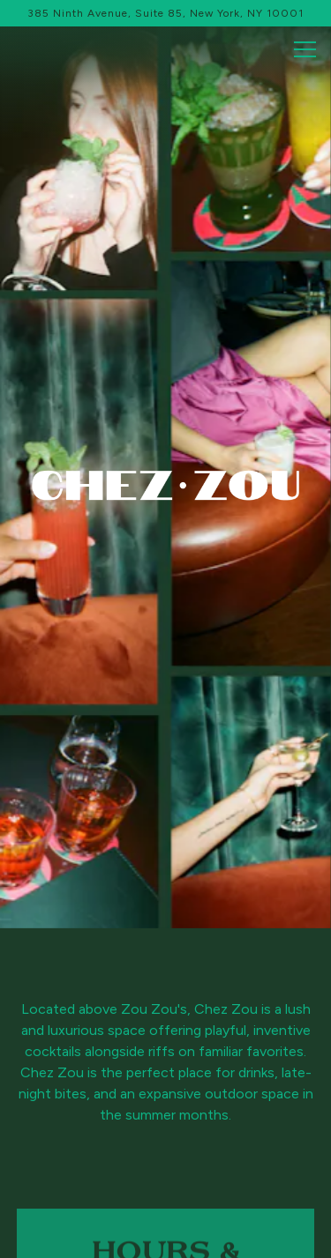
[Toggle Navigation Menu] (305, 49)
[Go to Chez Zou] (165, 13)
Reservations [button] (165, 1191)
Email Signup (166, 1236)
